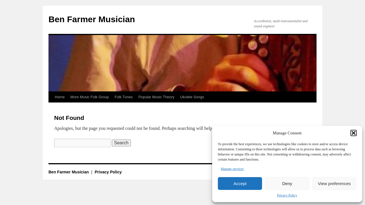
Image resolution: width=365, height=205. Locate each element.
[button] (353, 133)
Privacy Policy (287, 195)
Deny (287, 183)
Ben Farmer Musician (91, 19)
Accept (240, 183)
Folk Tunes (124, 97)
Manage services (232, 169)
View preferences (334, 183)
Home (60, 97)
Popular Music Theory (156, 97)
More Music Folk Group (89, 97)
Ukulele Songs (192, 97)
